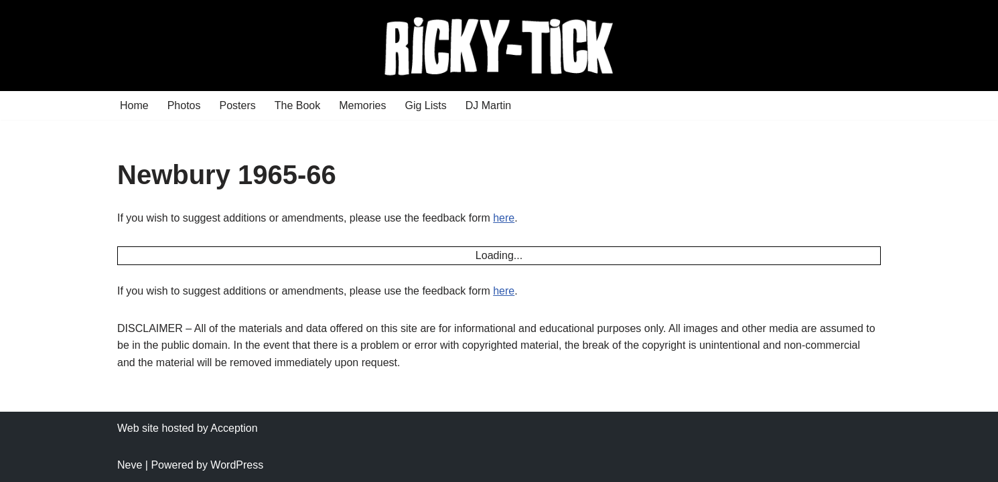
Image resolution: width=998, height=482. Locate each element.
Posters (238, 105)
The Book (297, 105)
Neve (129, 465)
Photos (184, 105)
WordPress (236, 465)
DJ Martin (488, 105)
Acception (233, 428)
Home (134, 105)
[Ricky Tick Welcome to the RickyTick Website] (499, 45)
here (503, 218)
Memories (362, 105)
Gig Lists (425, 105)
